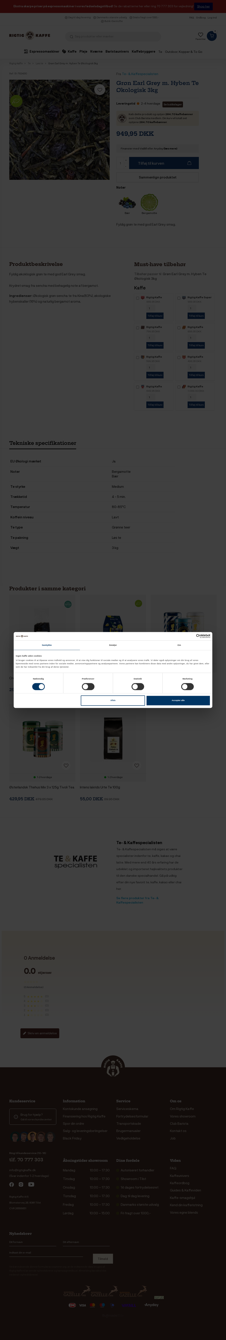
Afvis (112, 700)
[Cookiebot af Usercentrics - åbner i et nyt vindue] (191, 636)
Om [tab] (179, 645)
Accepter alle (178, 700)
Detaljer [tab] (113, 645)
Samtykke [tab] (47, 645)
